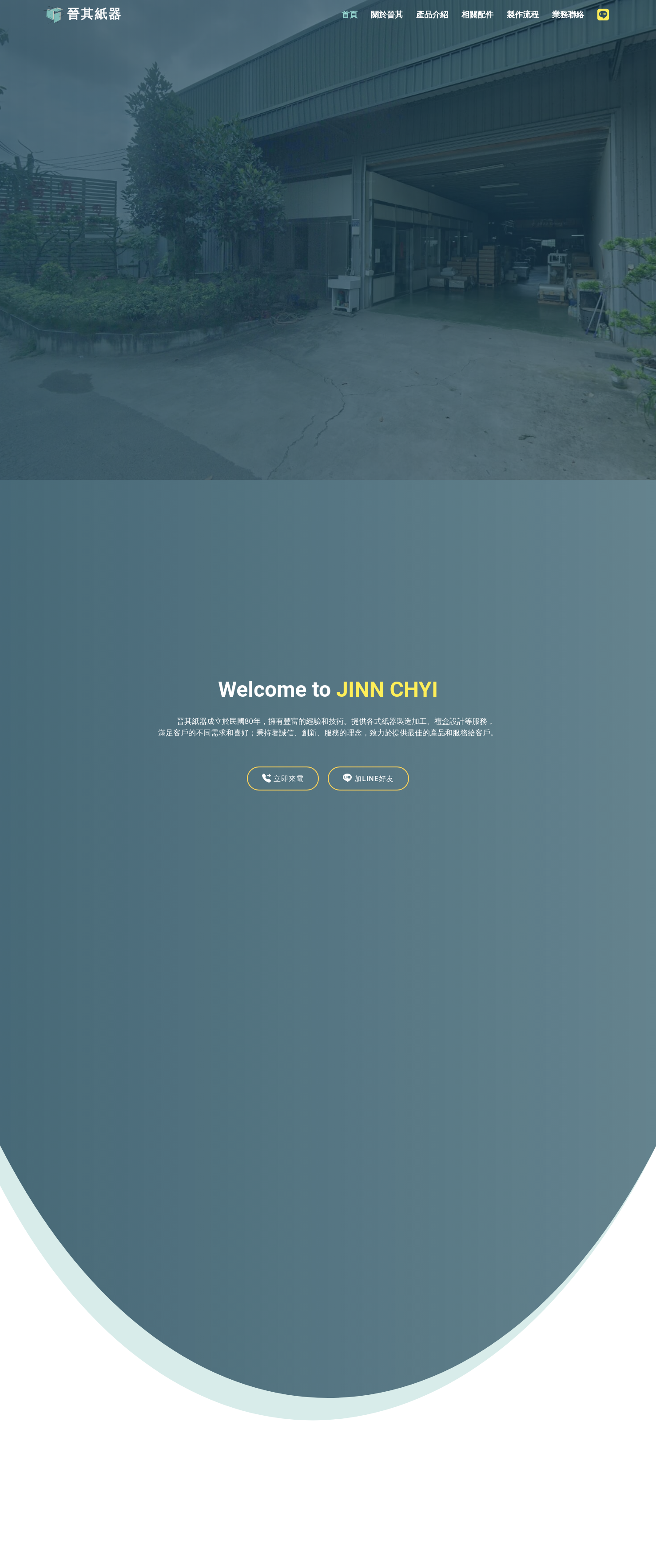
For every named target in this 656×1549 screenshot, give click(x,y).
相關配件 (477, 14)
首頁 (350, 14)
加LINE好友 (368, 778)
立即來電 (283, 778)
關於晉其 (387, 14)
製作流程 (523, 14)
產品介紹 (432, 14)
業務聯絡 (568, 14)
